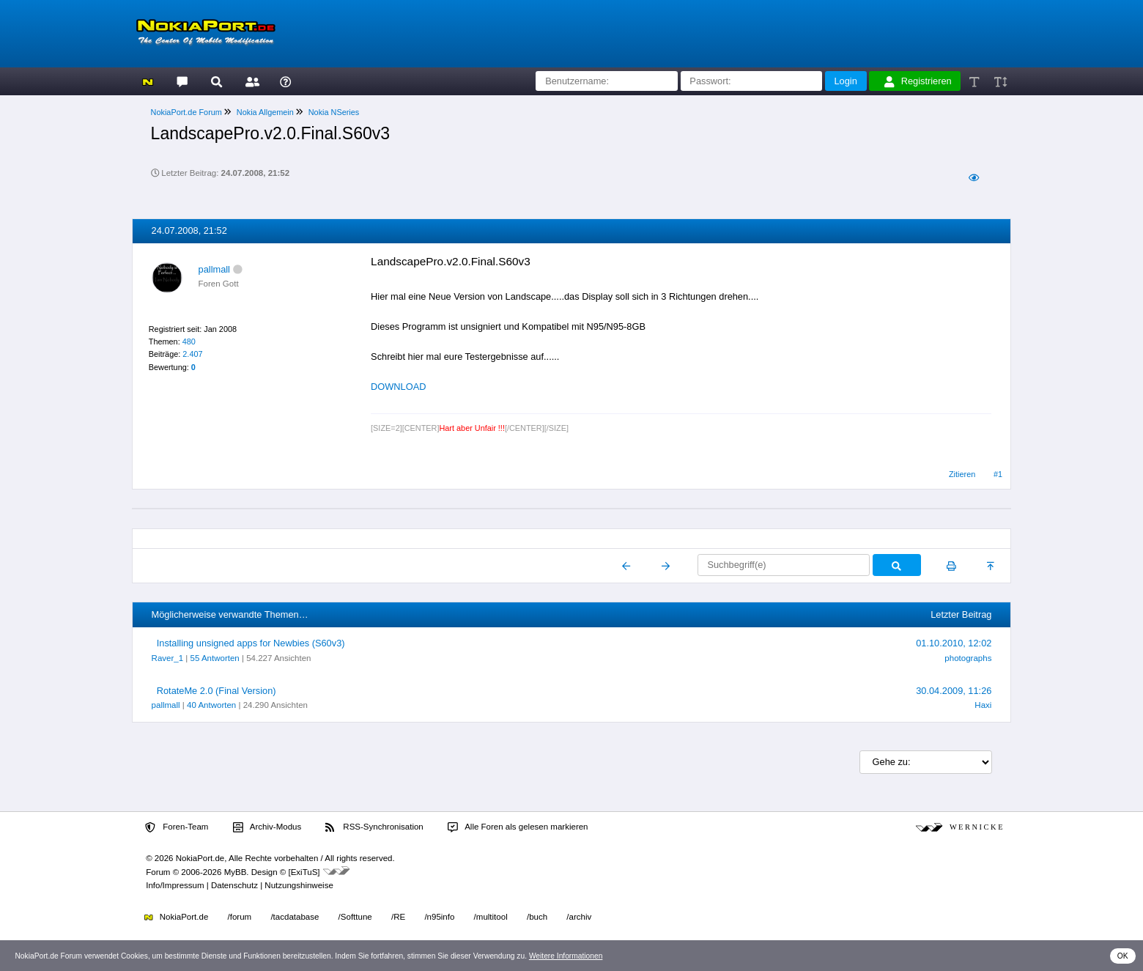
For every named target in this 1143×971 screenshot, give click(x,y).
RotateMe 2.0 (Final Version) (216, 690)
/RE (398, 916)
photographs (967, 658)
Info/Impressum (175, 885)
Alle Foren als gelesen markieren (518, 827)
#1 (998, 474)
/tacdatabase (294, 916)
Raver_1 (168, 658)
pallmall (214, 269)
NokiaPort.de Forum (186, 112)
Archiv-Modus (267, 827)
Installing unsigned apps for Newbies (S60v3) (251, 643)
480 (189, 341)
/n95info (439, 916)
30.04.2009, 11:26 (953, 690)
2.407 (192, 354)
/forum (240, 916)
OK (1122, 956)
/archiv (578, 916)
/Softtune (355, 916)
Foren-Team (176, 827)
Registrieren (918, 81)
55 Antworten (215, 658)
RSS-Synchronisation (374, 827)
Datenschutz (234, 885)
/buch (537, 916)
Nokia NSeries (334, 112)
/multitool (491, 916)
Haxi (982, 705)
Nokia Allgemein (265, 112)
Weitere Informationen (566, 956)
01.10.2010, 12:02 (953, 643)
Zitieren (962, 474)
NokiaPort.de (176, 916)
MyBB (235, 872)
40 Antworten (211, 705)
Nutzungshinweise (299, 885)
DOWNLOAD (398, 386)
